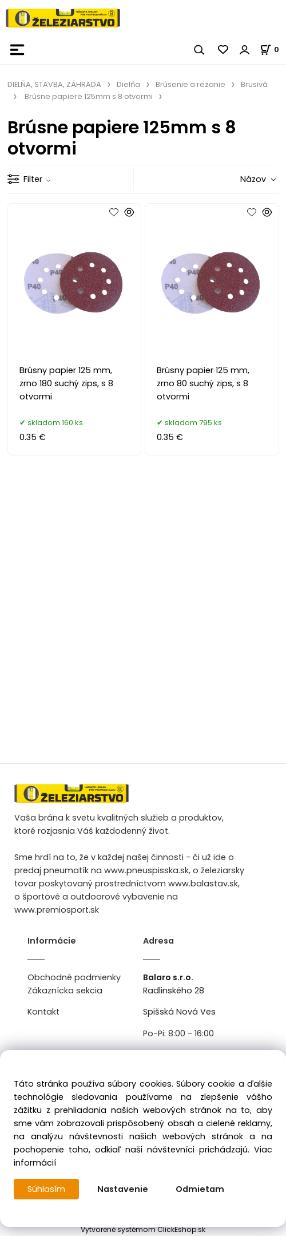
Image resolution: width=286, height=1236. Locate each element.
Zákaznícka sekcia (64, 990)
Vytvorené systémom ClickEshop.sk (143, 1229)
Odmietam (200, 1189)
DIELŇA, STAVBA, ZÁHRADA (54, 84)
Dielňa (128, 84)
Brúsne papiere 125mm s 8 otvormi (89, 96)
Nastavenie (122, 1189)
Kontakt (43, 1011)
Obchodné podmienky (74, 977)
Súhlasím (46, 1189)
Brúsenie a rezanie (190, 84)
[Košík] (273, 49)
